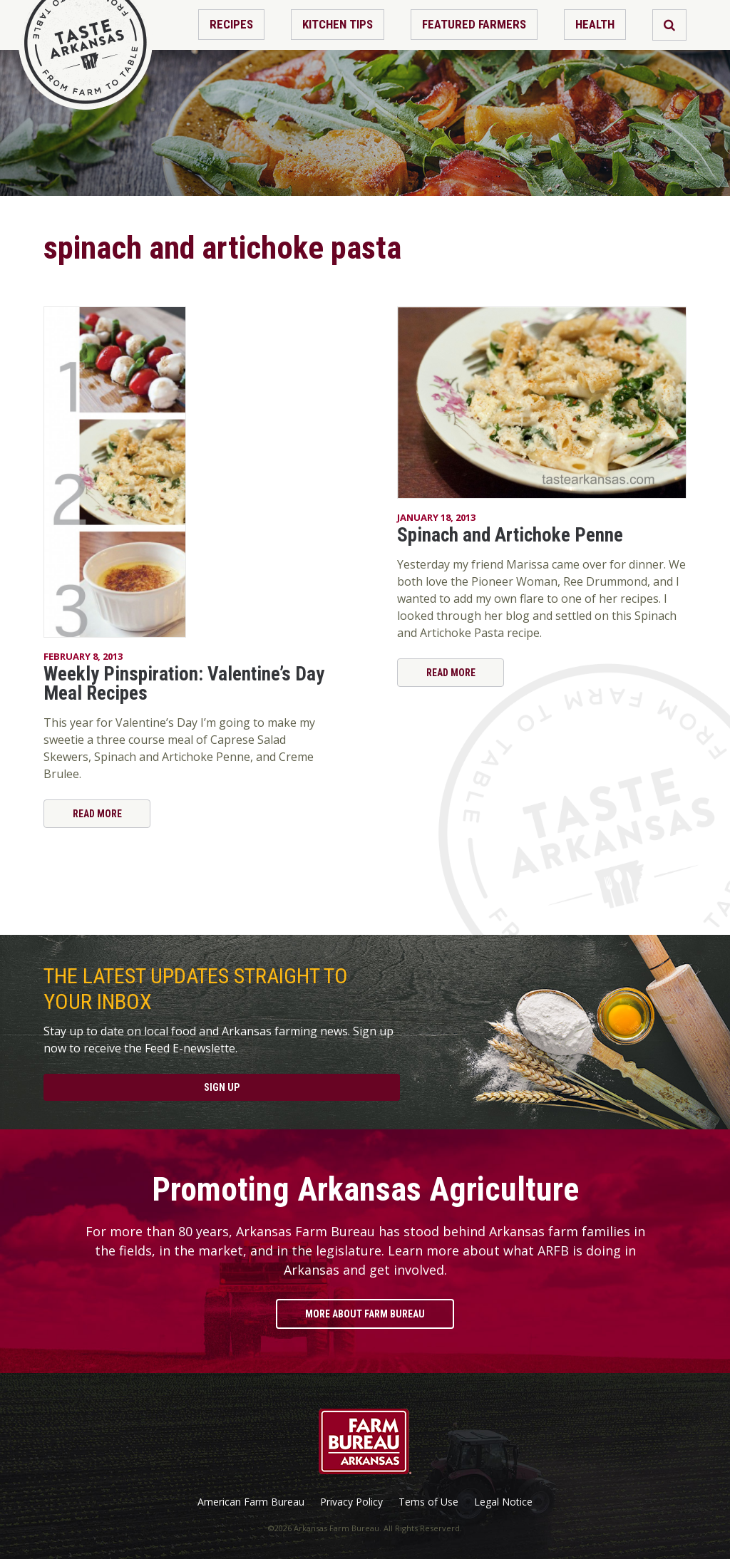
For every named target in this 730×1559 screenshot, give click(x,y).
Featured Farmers (474, 24)
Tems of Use (428, 1502)
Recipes (231, 24)
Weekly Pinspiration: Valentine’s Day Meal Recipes (183, 684)
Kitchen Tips (337, 24)
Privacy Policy (351, 1502)
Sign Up (222, 1087)
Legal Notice (503, 1502)
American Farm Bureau (250, 1502)
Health (595, 24)
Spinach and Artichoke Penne (510, 535)
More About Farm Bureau (365, 1314)
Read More (97, 813)
